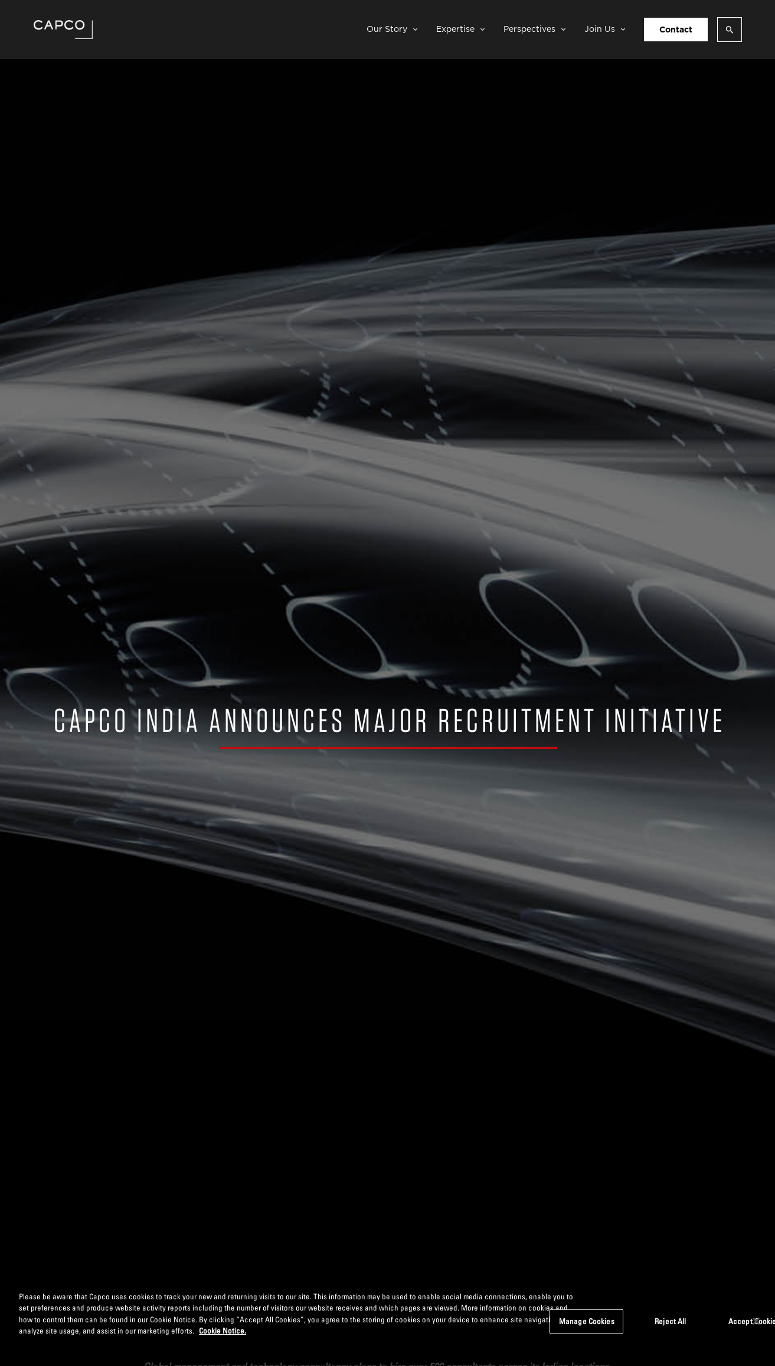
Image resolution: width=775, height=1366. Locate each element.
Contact (675, 29)
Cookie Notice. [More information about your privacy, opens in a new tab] (222, 1330)
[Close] (756, 1321)
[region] (387, 1322)
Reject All (670, 1321)
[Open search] (729, 29)
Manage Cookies (586, 1321)
